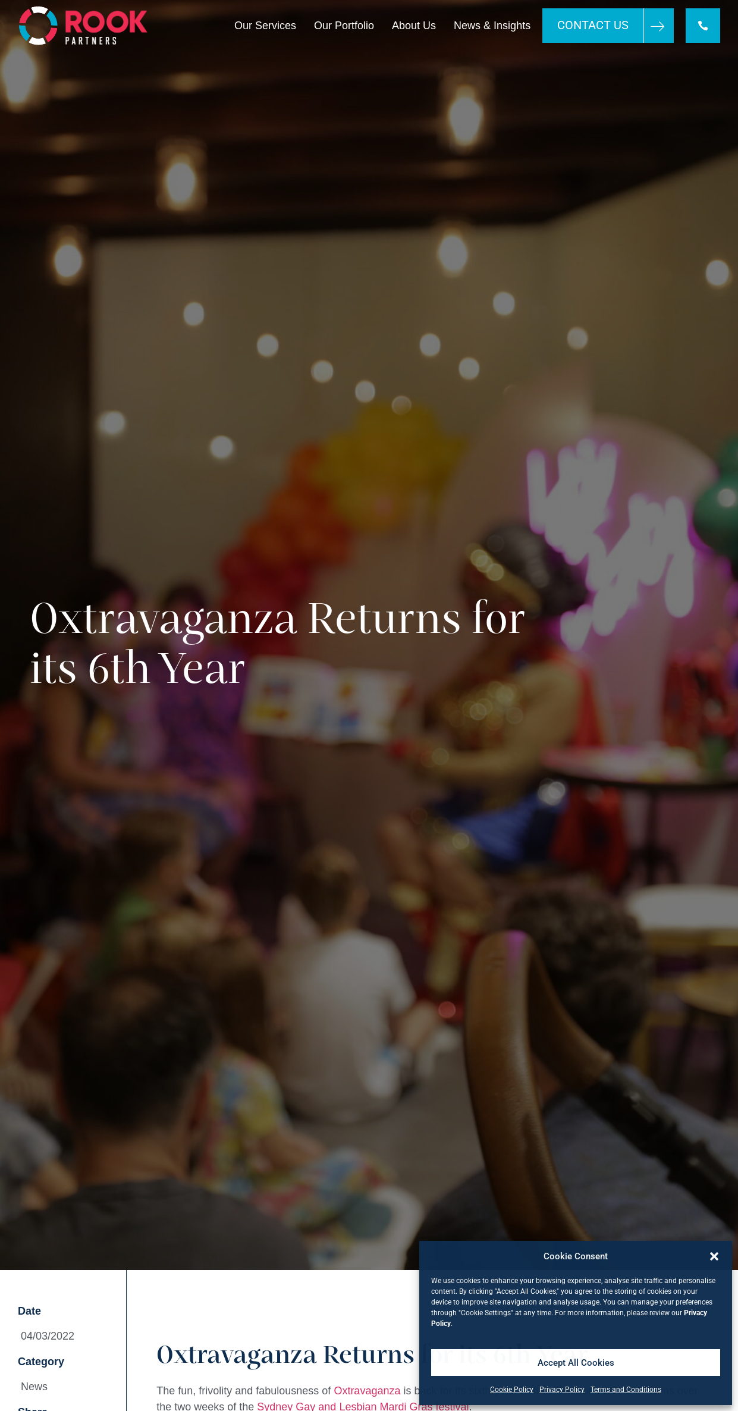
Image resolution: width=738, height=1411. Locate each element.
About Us (414, 26)
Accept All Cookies (576, 1362)
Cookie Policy (511, 1389)
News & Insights (492, 26)
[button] (714, 1256)
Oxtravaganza (367, 1391)
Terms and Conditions (626, 1389)
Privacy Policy (562, 1389)
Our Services (265, 26)
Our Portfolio (344, 26)
